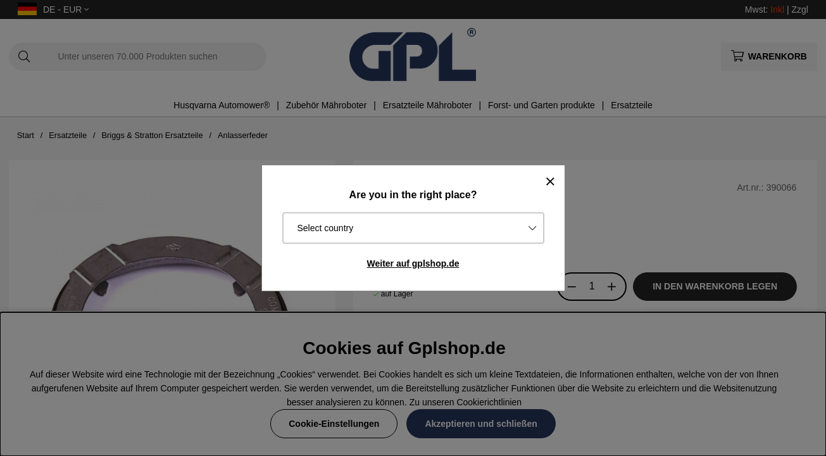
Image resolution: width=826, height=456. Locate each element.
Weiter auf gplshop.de (413, 263)
